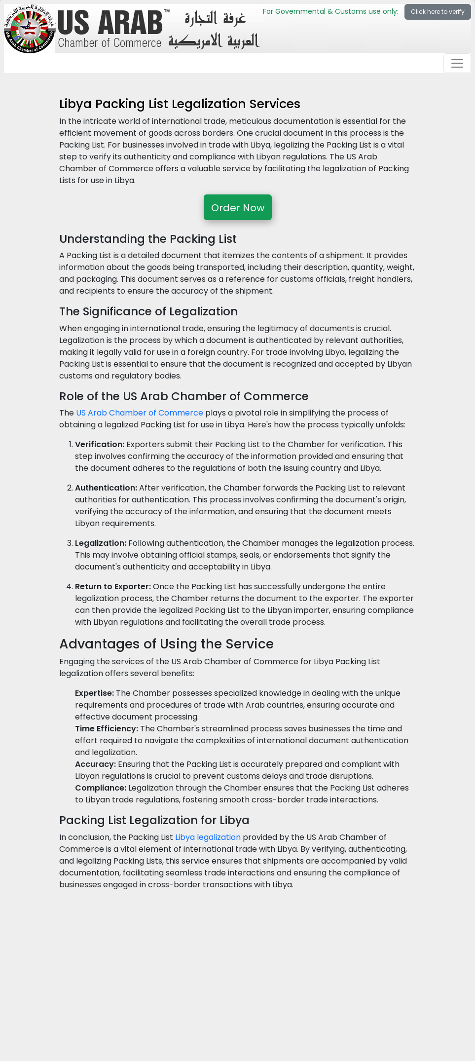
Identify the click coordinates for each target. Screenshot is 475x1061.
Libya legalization (208, 837)
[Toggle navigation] (457, 63)
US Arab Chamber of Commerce (139, 412)
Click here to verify (438, 11)
